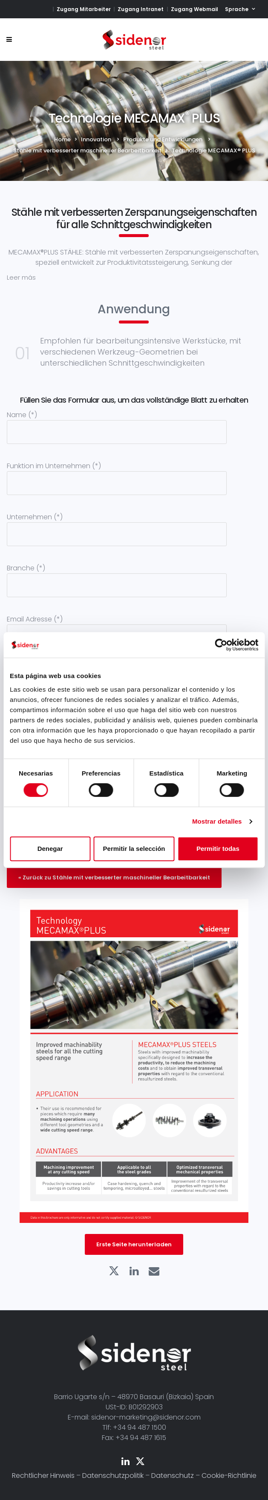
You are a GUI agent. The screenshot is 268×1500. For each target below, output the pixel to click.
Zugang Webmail (194, 9)
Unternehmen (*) (117, 525)
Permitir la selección (134, 848)
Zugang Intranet (141, 9)
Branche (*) (117, 576)
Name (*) (117, 423)
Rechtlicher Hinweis (43, 1475)
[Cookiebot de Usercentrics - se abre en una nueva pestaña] (221, 644)
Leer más (21, 277)
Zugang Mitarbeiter (84, 9)
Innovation (96, 139)
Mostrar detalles (217, 821)
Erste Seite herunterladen (134, 1244)
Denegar (50, 848)
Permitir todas (217, 848)
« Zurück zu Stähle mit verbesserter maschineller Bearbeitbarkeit (114, 877)
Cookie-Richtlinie (229, 1475)
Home (62, 139)
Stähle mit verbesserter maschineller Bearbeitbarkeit (87, 150)
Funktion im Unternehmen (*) (117, 474)
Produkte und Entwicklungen (162, 139)
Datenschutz (172, 1475)
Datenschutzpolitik (113, 1475)
